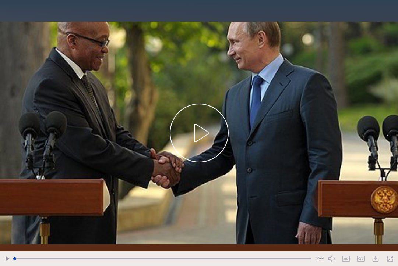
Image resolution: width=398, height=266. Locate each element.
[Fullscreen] (390, 258)
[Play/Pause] (7, 259)
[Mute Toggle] (331, 258)
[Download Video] (375, 258)
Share (361, 258)
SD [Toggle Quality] (346, 258)
